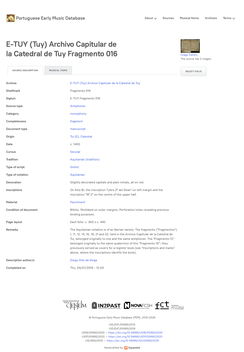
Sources (168, 18)
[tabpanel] (92, 175)
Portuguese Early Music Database (50, 18)
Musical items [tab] (58, 70)
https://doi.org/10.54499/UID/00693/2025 (133, 340)
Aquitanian (77, 174)
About (149, 18)
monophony (78, 113)
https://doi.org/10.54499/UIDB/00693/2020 (135, 332)
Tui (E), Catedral (81, 136)
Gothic (74, 167)
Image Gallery (189, 54)
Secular (75, 152)
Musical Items (189, 18)
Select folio (193, 71)
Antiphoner (78, 106)
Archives (211, 18)
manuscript (78, 129)
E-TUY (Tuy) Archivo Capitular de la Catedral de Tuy (105, 83)
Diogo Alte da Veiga (83, 260)
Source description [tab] (25, 70)
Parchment (77, 202)
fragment (76, 121)
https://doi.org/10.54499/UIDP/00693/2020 (135, 336)
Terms (227, 18)
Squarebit (132, 347)
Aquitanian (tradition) (85, 159)
